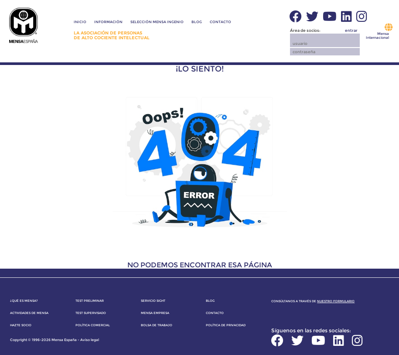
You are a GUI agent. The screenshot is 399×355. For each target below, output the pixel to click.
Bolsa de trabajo (156, 325)
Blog (196, 22)
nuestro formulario (336, 301)
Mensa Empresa (155, 313)
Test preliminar (89, 301)
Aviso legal (89, 340)
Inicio (80, 22)
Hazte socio (20, 325)
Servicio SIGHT (153, 301)
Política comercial (92, 325)
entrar (351, 30)
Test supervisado (90, 313)
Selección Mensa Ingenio (157, 22)
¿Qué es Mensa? (24, 301)
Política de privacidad (226, 325)
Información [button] (108, 22)
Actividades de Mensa (29, 313)
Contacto (220, 22)
